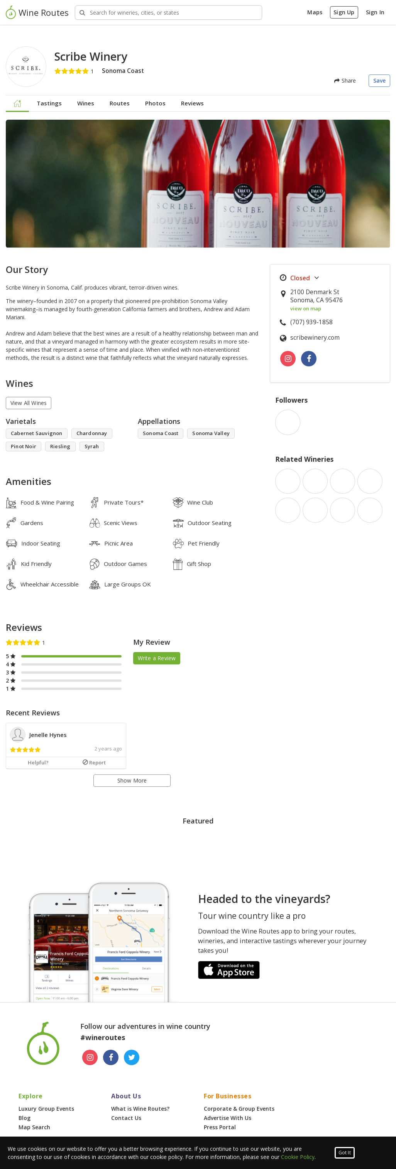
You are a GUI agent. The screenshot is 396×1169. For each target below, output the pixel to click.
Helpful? (38, 762)
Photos (155, 103)
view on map (305, 308)
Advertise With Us (227, 1118)
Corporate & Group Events (239, 1108)
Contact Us (126, 1118)
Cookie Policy (298, 1157)
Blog (24, 1118)
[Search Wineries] (168, 12)
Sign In (375, 12)
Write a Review (157, 658)
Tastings (49, 103)
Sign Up (343, 12)
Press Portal (220, 1127)
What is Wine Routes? (140, 1108)
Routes (120, 103)
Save (379, 80)
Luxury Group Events (46, 1108)
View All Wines (28, 403)
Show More (132, 780)
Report (94, 762)
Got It (344, 1152)
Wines (85, 103)
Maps (314, 12)
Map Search (34, 1127)
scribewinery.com (315, 338)
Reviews (192, 103)
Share (345, 80)
